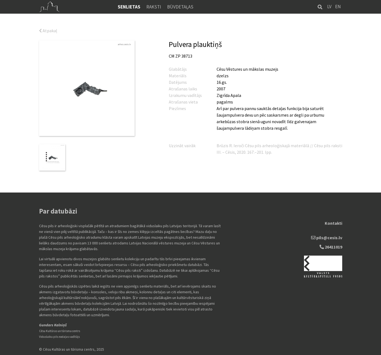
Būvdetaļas (180, 7)
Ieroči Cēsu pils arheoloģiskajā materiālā (272, 145)
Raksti (153, 7)
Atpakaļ (48, 30)
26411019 (331, 247)
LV (329, 7)
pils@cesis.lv (326, 237)
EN (338, 7)
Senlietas (129, 7)
